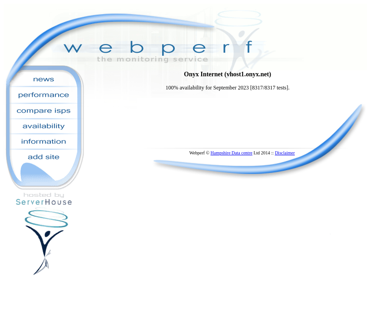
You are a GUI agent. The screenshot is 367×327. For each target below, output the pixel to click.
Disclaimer (285, 152)
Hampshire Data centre (231, 152)
